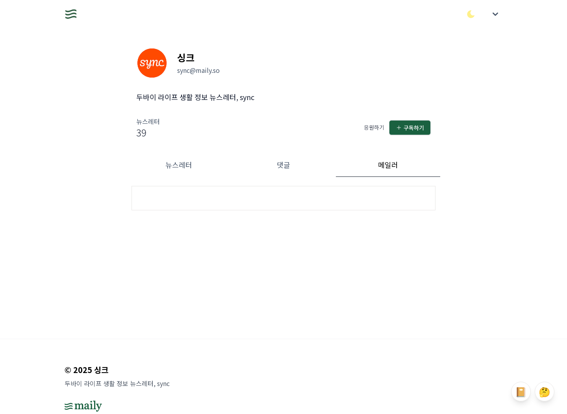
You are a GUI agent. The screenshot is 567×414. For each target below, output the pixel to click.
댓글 (283, 165)
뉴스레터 (178, 165)
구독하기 (410, 128)
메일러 (388, 165)
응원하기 (374, 127)
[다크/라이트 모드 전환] (471, 14)
